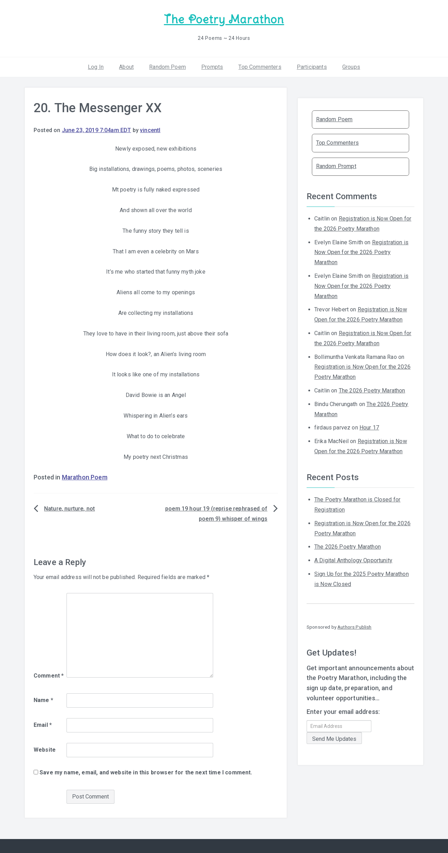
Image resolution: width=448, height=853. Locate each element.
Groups (351, 66)
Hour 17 (369, 427)
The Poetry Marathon (224, 19)
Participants (312, 66)
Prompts (212, 66)
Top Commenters (259, 66)
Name (43, 699)
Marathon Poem (84, 477)
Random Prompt (336, 165)
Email (43, 724)
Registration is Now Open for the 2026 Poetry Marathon (361, 251)
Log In (96, 66)
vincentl (150, 129)
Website (45, 749)
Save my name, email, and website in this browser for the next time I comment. (146, 771)
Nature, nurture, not (69, 508)
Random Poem (167, 66)
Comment (49, 675)
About (126, 66)
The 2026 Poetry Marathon (372, 390)
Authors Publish (354, 626)
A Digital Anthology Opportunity (353, 560)
